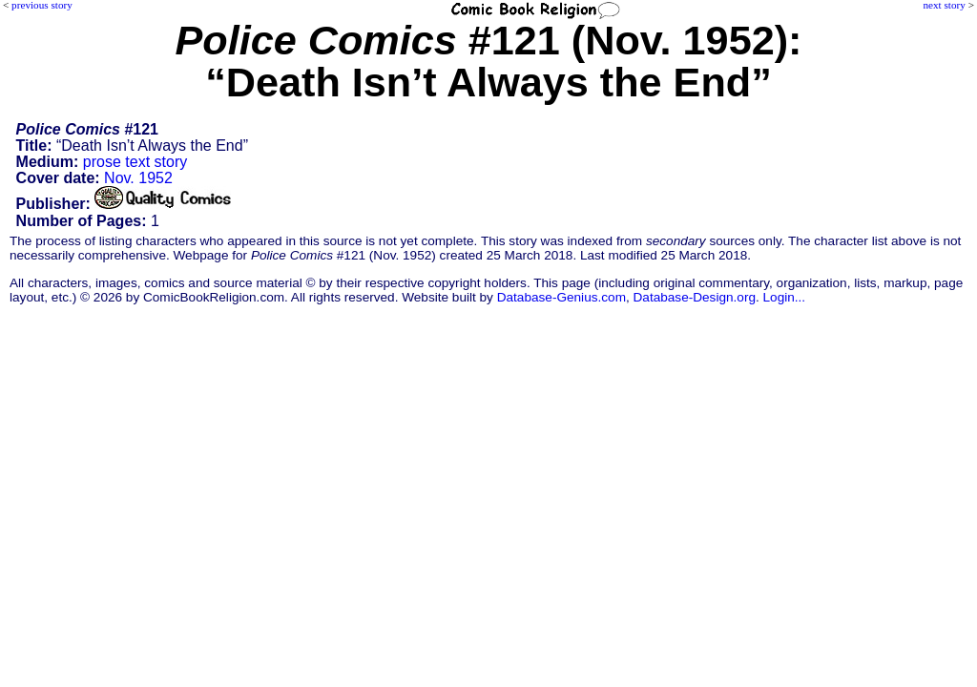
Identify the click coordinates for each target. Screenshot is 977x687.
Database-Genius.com (561, 297)
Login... (784, 297)
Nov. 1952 (138, 178)
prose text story (135, 162)
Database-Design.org (695, 297)
